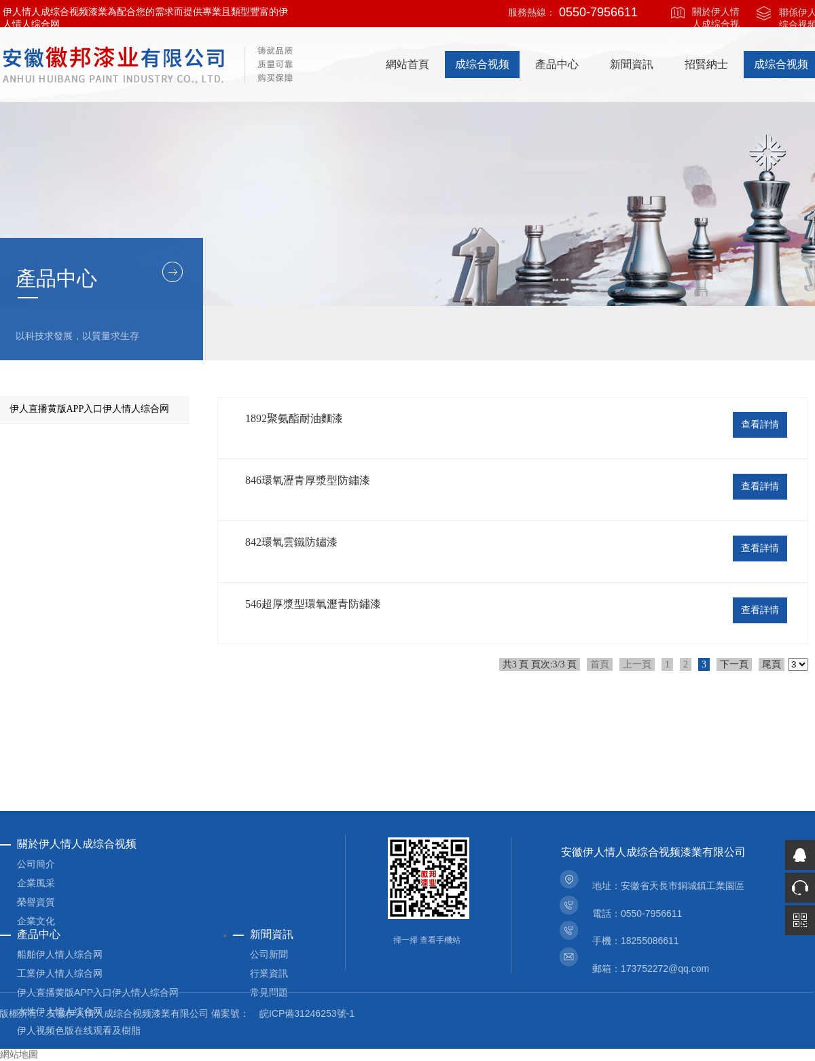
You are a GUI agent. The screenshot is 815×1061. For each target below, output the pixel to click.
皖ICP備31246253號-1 (307, 1013)
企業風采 (36, 882)
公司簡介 (36, 863)
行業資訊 (269, 973)
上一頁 (637, 664)
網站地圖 (19, 1054)
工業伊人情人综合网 (60, 973)
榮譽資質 (36, 902)
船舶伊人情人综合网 (60, 954)
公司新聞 (269, 954)
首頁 (599, 664)
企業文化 (36, 921)
